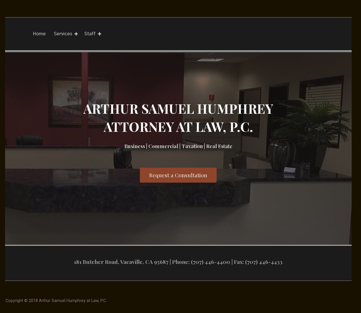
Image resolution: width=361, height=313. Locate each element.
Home (39, 34)
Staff (90, 34)
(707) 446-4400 (210, 261)
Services (63, 34)
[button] (178, 175)
